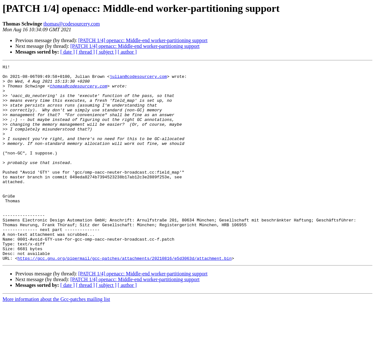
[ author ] (127, 52)
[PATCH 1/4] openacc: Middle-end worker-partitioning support (142, 40)
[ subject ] (106, 52)
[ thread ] (85, 52)
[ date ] (67, 52)
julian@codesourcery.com (138, 79)
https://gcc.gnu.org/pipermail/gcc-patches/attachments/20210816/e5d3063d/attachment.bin (125, 297)
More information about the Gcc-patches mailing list (56, 338)
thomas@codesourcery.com (71, 23)
